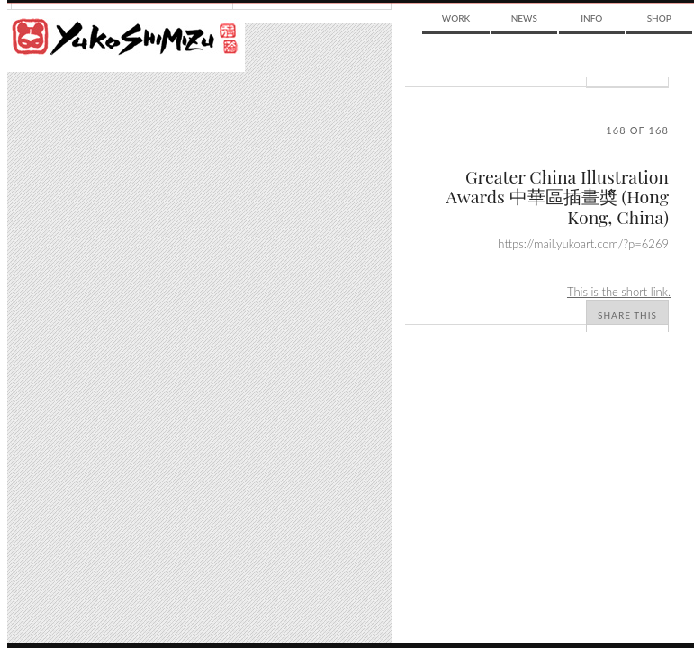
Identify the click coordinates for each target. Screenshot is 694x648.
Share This (627, 315)
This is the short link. (619, 291)
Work (456, 18)
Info (591, 18)
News (524, 18)
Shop (659, 18)
